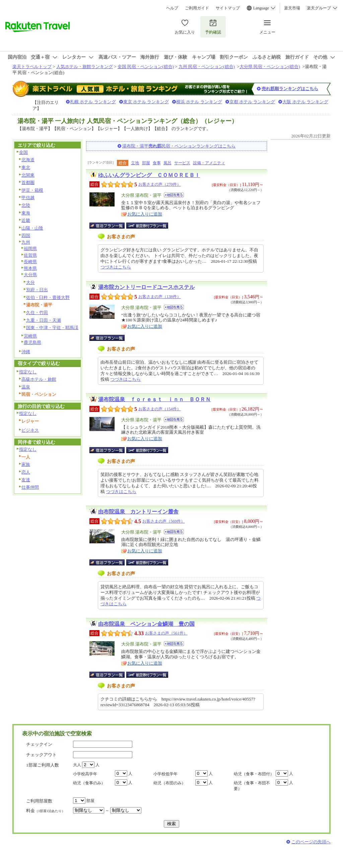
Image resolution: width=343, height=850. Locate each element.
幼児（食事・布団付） (254, 774)
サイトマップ (228, 8)
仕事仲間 (30, 487)
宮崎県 (30, 336)
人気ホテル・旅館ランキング (84, 66)
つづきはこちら (115, 266)
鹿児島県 (32, 342)
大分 (30, 282)
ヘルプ (172, 8)
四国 (25, 235)
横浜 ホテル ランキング (199, 101)
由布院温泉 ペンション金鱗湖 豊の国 (146, 624)
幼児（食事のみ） (89, 783)
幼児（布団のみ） (169, 783)
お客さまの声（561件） (166, 633)
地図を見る (174, 194)
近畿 (25, 220)
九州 (25, 242)
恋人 (25, 472)
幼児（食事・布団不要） (252, 786)
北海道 (28, 159)
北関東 (28, 175)
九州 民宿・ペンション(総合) (207, 66)
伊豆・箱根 (32, 190)
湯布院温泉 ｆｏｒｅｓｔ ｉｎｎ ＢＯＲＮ (154, 399)
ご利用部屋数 (39, 800)
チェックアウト (41, 754)
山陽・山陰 (32, 228)
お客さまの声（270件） (159, 184)
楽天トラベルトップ (32, 66)
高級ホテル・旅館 (38, 379)
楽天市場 (292, 8)
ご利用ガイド (197, 8)
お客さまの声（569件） (163, 521)
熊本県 (30, 268)
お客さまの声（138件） (159, 296)
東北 (25, 167)
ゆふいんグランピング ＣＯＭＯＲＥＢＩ (149, 175)
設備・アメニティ (209, 163)
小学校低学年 (165, 774)
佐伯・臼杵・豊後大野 (48, 297)
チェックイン (39, 744)
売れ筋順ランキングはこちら (290, 88)
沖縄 (25, 351)
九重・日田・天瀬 (43, 320)
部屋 (146, 163)
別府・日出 (37, 289)
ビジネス (30, 430)
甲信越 (28, 197)
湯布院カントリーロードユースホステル (146, 287)
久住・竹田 (37, 312)
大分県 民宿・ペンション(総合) (269, 66)
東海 (25, 213)
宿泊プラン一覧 (110, 226)
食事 (157, 163)
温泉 (25, 386)
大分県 (30, 274)
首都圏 (28, 182)
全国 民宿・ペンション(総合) (146, 66)
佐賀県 (30, 255)
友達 (25, 479)
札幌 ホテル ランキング (93, 101)
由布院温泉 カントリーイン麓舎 (138, 511)
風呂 (167, 163)
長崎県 (30, 261)
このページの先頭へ (311, 841)
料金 (45, 810)
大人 (77, 765)
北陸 (25, 205)
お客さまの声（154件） (159, 409)
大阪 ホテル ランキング (305, 101)
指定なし (28, 371)
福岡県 (30, 248)
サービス (182, 163)
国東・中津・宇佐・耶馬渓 (52, 327)
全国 (23, 152)
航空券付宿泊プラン (147, 226)
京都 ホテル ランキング (252, 101)
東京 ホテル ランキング (146, 101)
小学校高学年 (85, 774)
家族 (25, 464)
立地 (135, 163)
